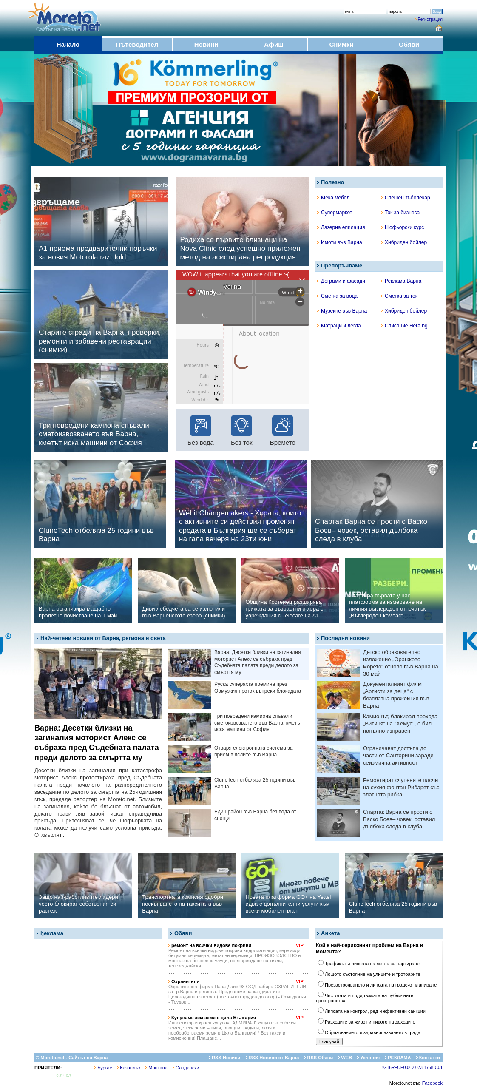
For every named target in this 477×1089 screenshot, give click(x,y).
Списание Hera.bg (404, 326)
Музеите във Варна (342, 311)
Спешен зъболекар (405, 198)
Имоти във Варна (339, 242)
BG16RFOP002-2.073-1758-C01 (411, 1067)
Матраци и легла (339, 326)
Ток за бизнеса (400, 213)
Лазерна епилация (341, 227)
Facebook (432, 1083)
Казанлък (128, 1067)
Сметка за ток (399, 296)
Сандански (186, 1067)
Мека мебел (333, 198)
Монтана (156, 1067)
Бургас (103, 1067)
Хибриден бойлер (404, 242)
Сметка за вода (337, 296)
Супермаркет (334, 213)
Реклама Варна (401, 281)
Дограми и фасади (341, 281)
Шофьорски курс (402, 227)
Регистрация (430, 19)
